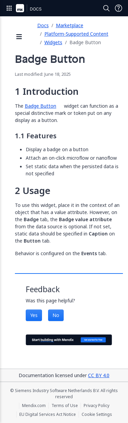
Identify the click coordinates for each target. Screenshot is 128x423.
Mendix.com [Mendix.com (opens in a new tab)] (34, 406)
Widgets (53, 42)
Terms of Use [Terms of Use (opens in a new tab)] (64, 406)
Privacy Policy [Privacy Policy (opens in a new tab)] (96, 406)
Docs (43, 25)
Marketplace (69, 25)
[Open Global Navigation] (9, 8)
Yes (34, 315)
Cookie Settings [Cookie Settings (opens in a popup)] (97, 414)
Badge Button (40, 105)
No (55, 315)
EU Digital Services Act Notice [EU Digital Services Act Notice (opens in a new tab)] (47, 414)
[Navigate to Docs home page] (35, 8)
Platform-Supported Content (76, 33)
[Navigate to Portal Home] (20, 8)
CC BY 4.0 (98, 375)
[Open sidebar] (19, 37)
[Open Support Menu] (118, 8)
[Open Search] (106, 8)
